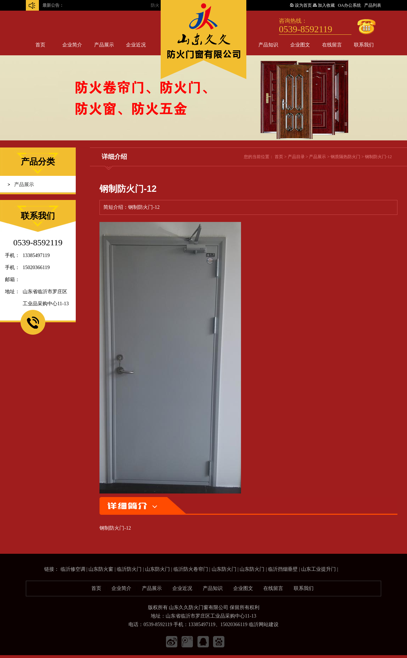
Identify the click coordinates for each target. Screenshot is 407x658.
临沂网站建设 (264, 624)
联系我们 (364, 45)
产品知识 (268, 45)
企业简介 (72, 45)
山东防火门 (157, 569)
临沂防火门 (129, 569)
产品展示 (104, 45)
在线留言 (332, 45)
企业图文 (300, 45)
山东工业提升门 (318, 569)
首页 (40, 45)
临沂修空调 (73, 569)
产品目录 (296, 156)
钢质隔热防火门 (345, 156)
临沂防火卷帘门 (190, 569)
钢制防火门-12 (378, 156)
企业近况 (136, 45)
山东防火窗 (100, 569)
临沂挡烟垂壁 (283, 569)
